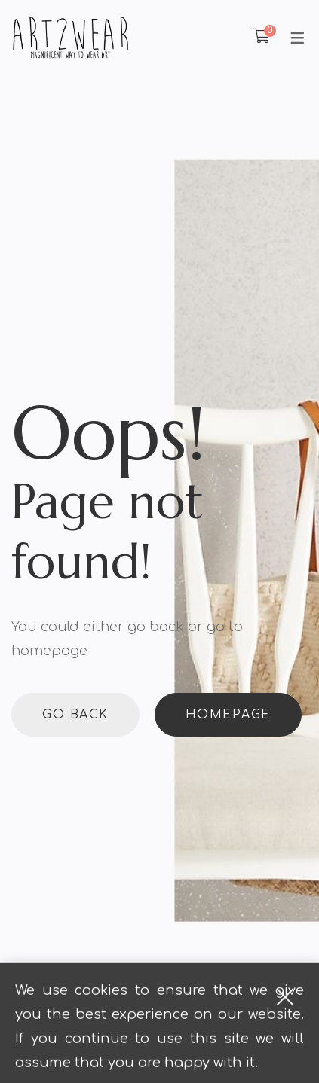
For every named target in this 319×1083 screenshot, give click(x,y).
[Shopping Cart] (261, 37)
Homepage (228, 714)
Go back (75, 714)
